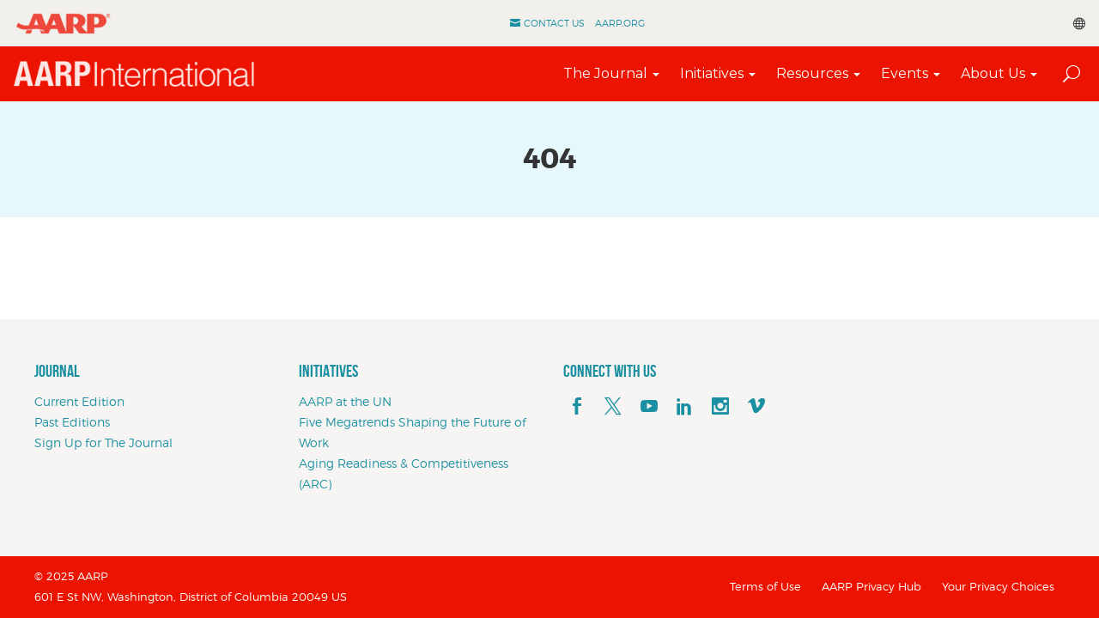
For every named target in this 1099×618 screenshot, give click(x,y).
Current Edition (79, 401)
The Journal (605, 73)
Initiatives (712, 73)
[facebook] (577, 406)
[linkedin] (684, 406)
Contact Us (554, 23)
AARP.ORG (620, 23)
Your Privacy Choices (998, 586)
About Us (993, 73)
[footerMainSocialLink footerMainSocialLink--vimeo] (756, 406)
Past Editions (72, 422)
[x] (613, 406)
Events (904, 73)
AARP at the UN (345, 401)
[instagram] (720, 406)
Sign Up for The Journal (103, 442)
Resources (812, 73)
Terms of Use (765, 586)
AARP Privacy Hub (871, 586)
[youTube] (649, 406)
